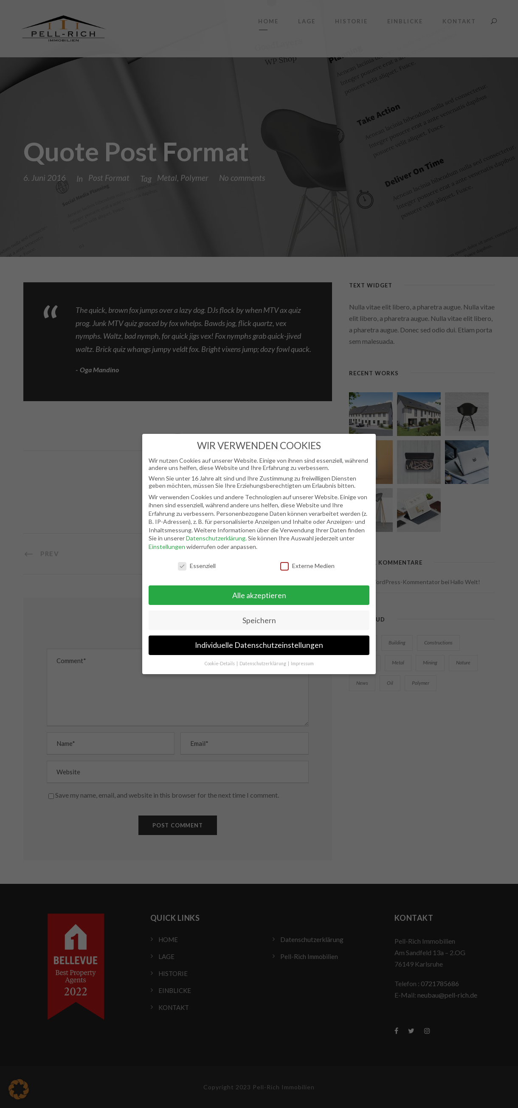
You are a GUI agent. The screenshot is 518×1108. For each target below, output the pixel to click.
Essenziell (197, 560)
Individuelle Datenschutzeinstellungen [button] (259, 640)
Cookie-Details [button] (220, 658)
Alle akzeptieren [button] (259, 590)
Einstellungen (167, 542)
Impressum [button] (302, 658)
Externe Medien (307, 560)
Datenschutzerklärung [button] (263, 658)
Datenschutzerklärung (215, 533)
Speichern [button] (259, 615)
